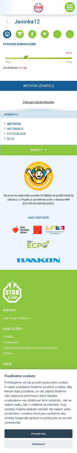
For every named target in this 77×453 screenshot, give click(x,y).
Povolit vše (38, 433)
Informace (15, 129)
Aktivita (14, 124)
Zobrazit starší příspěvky (38, 102)
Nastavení (38, 444)
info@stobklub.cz (19, 318)
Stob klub (38, 7)
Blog (11, 139)
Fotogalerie (16, 134)
